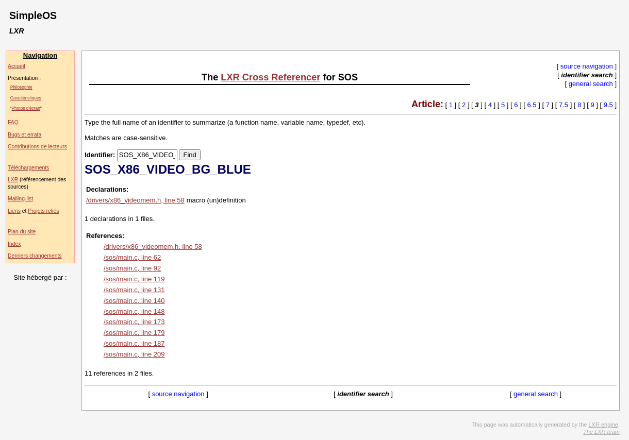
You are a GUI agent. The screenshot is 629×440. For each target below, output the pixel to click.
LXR (13, 179)
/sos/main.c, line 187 (134, 343)
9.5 (608, 105)
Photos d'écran (26, 108)
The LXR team (601, 432)
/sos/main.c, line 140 (134, 300)
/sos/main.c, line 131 (134, 290)
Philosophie (21, 87)
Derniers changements (35, 256)
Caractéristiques (25, 97)
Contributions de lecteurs (37, 146)
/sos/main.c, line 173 (134, 322)
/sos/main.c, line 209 (134, 354)
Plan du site (22, 231)
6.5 (532, 105)
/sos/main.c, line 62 (132, 257)
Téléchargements (28, 168)
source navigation (586, 66)
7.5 (563, 105)
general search (591, 84)
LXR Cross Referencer (270, 77)
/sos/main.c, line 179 (134, 332)
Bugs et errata (24, 135)
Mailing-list (20, 198)
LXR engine (603, 424)
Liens (14, 211)
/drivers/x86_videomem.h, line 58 (135, 200)
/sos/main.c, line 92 (132, 268)
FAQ (13, 122)
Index (14, 244)
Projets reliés (43, 211)
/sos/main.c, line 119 (134, 279)
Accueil (16, 66)
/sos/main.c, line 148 (134, 311)
